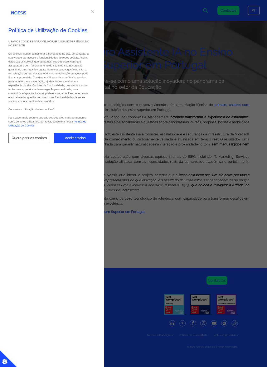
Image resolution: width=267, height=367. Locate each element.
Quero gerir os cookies (29, 138)
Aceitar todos (75, 138)
